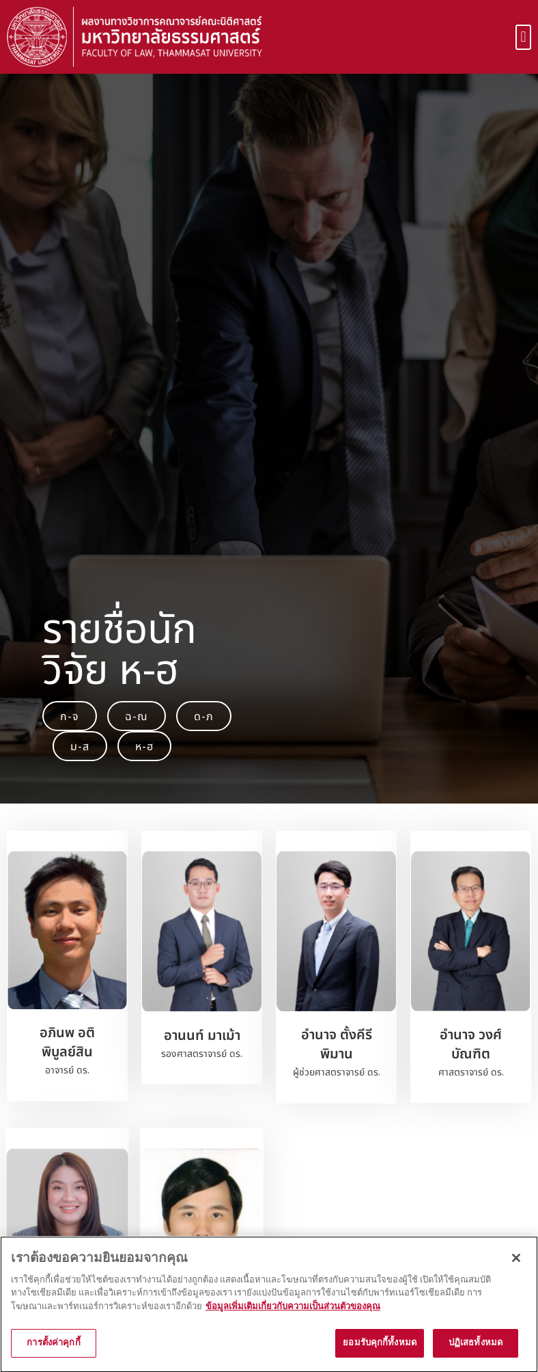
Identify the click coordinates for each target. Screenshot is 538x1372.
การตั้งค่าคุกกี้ (53, 1355)
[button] (523, 37)
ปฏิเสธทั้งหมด (475, 1355)
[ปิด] (516, 1269)
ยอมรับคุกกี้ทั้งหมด (379, 1355)
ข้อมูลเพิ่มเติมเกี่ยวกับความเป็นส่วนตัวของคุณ (293, 1318)
